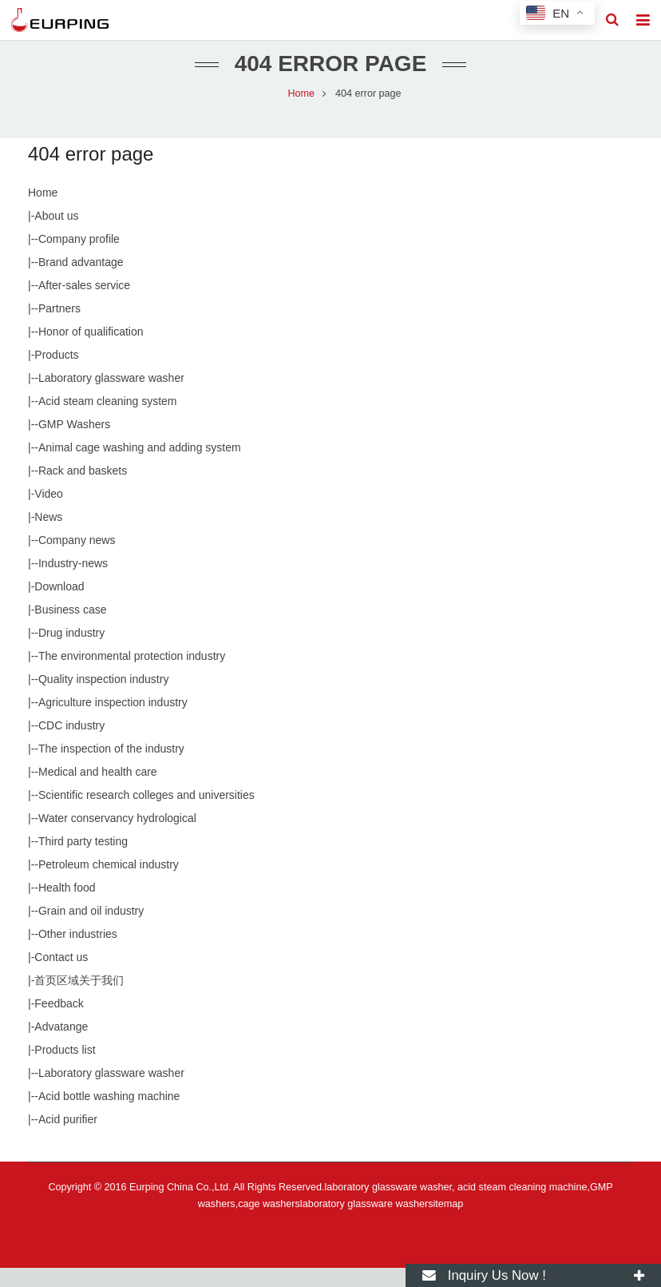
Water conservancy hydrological (117, 837)
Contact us (61, 976)
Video (48, 512)
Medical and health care (97, 791)
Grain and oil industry (91, 930)
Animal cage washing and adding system (139, 466)
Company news (77, 559)
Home (42, 211)
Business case (70, 628)
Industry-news (73, 582)
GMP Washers (74, 443)
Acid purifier (67, 1138)
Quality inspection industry (103, 698)
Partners (59, 327)
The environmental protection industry (131, 675)
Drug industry (71, 651)
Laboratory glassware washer (111, 397)
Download (59, 605)
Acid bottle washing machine (109, 1115)
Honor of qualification (91, 350)
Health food (67, 906)
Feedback (58, 1022)
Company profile (79, 258)
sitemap (445, 1223)
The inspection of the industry (111, 767)
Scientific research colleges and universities (146, 814)
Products (56, 373)
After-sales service (84, 304)
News (48, 536)
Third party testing (83, 860)
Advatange (61, 1045)
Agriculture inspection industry (113, 721)
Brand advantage (81, 281)
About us (56, 234)
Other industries (77, 953)
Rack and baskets (82, 489)
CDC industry (71, 744)
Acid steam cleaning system (107, 420)
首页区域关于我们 (79, 999)
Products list (64, 1069)
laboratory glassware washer (364, 1223)
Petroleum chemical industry (108, 883)
